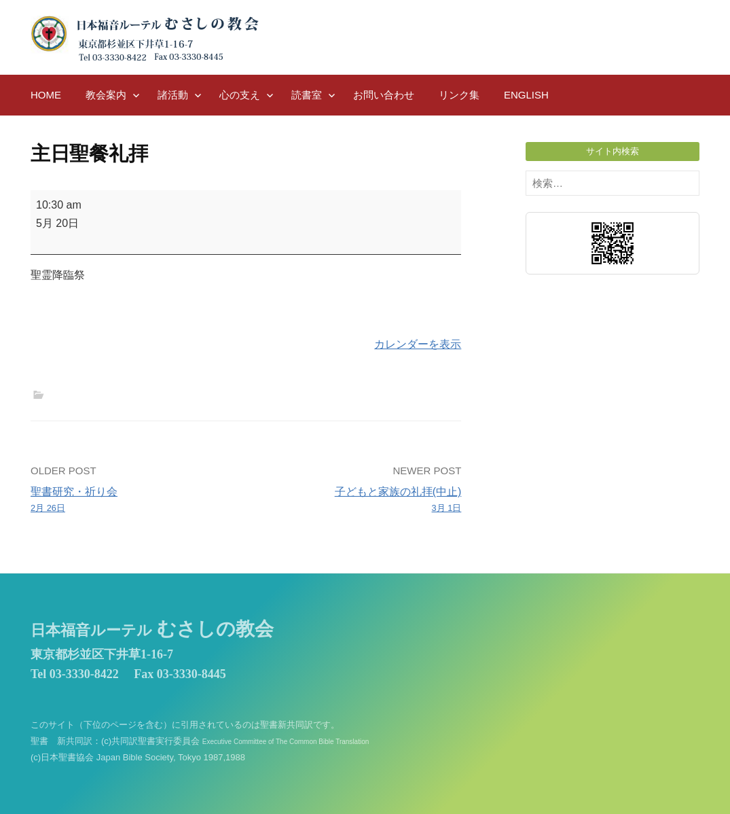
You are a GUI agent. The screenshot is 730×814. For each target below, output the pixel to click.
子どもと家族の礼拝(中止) (358, 501)
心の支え (239, 95)
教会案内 (106, 95)
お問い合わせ (383, 95)
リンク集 (459, 95)
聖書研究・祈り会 (134, 501)
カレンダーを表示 (417, 344)
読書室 (306, 95)
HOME (46, 95)
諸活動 (173, 95)
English (526, 95)
